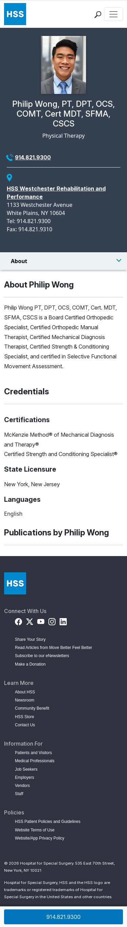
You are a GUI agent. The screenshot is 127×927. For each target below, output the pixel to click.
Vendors (22, 785)
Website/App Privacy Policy (39, 838)
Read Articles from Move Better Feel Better (53, 647)
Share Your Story (30, 639)
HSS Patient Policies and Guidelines (47, 821)
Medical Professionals (35, 760)
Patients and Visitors (33, 752)
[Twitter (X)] (29, 620)
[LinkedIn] (63, 620)
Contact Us (25, 725)
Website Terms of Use (35, 830)
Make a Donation (30, 664)
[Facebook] (18, 620)
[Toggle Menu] (63, 261)
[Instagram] (52, 620)
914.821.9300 (33, 157)
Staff (19, 793)
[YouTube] (40, 620)
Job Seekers (26, 769)
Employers (24, 777)
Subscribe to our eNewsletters (42, 655)
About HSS (25, 692)
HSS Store (24, 716)
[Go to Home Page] (15, 583)
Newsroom (24, 700)
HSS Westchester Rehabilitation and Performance (56, 192)
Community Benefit (32, 708)
